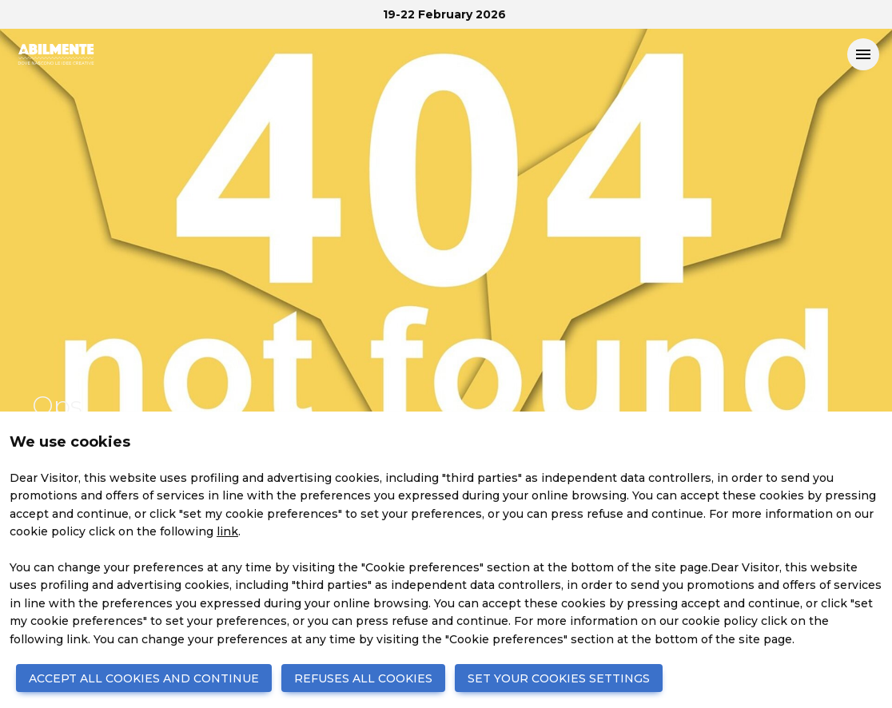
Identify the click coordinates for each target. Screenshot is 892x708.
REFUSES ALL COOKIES (363, 678)
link (227, 531)
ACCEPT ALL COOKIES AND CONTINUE (144, 678)
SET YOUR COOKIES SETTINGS (559, 678)
